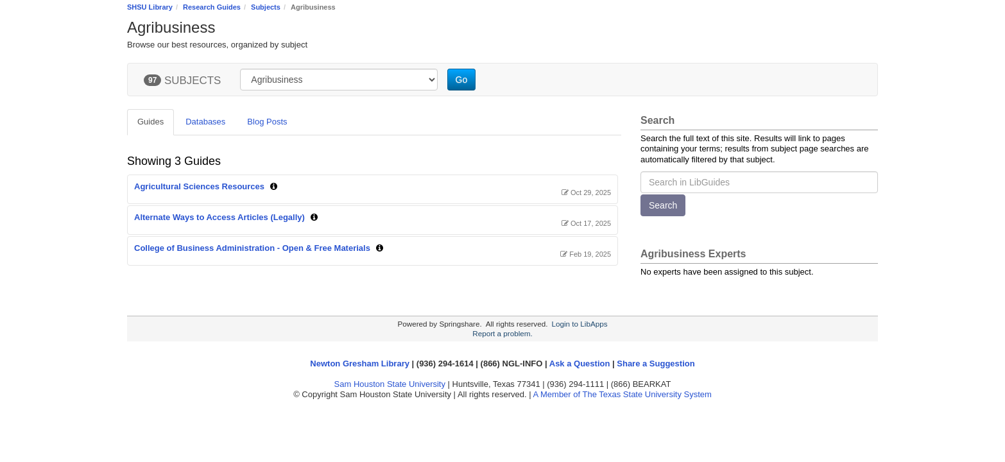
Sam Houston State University (389, 384)
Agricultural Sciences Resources (199, 186)
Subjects (265, 7)
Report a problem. (502, 333)
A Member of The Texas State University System (622, 394)
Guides (150, 121)
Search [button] (663, 205)
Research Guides (212, 7)
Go (462, 79)
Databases (205, 121)
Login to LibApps (579, 324)
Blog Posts (267, 121)
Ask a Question (579, 363)
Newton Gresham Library (359, 363)
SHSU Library (150, 7)
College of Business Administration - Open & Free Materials (252, 248)
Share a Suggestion (655, 363)
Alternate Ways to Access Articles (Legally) (219, 217)
